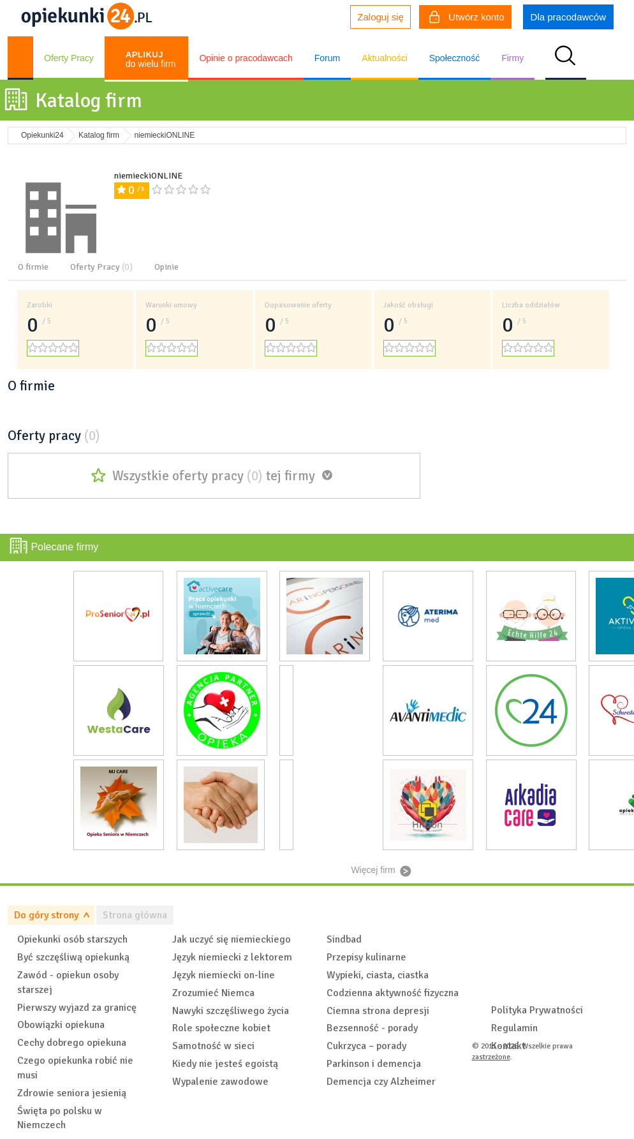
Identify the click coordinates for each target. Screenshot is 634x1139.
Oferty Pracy (69, 58)
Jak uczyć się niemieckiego (231, 939)
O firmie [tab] (33, 266)
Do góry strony (46, 915)
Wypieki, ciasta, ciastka (378, 975)
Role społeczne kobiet (221, 1028)
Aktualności (385, 58)
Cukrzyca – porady (366, 1046)
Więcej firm (373, 870)
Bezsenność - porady (372, 1028)
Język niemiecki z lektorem (232, 957)
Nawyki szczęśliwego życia (230, 1010)
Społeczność (454, 58)
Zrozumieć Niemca (213, 993)
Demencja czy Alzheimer (381, 1081)
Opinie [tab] (166, 266)
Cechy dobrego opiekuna (71, 1042)
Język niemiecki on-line (223, 975)
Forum (327, 58)
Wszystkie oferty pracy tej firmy (213, 475)
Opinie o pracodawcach (245, 58)
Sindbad (344, 939)
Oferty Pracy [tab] (101, 266)
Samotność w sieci (213, 1046)
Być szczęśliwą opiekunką (73, 957)
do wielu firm (151, 59)
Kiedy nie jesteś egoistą (225, 1063)
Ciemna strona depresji (378, 1010)
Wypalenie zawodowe (220, 1081)
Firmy (512, 58)
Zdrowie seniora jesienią (71, 1093)
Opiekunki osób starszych (72, 939)
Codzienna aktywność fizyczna (393, 993)
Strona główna (135, 915)
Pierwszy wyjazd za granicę (76, 1007)
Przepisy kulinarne (366, 957)
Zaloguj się (380, 16)
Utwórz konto (467, 18)
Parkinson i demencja (374, 1063)
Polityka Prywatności (537, 1010)
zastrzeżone (491, 1057)
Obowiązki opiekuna (61, 1024)
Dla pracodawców (568, 16)
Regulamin (514, 1028)
